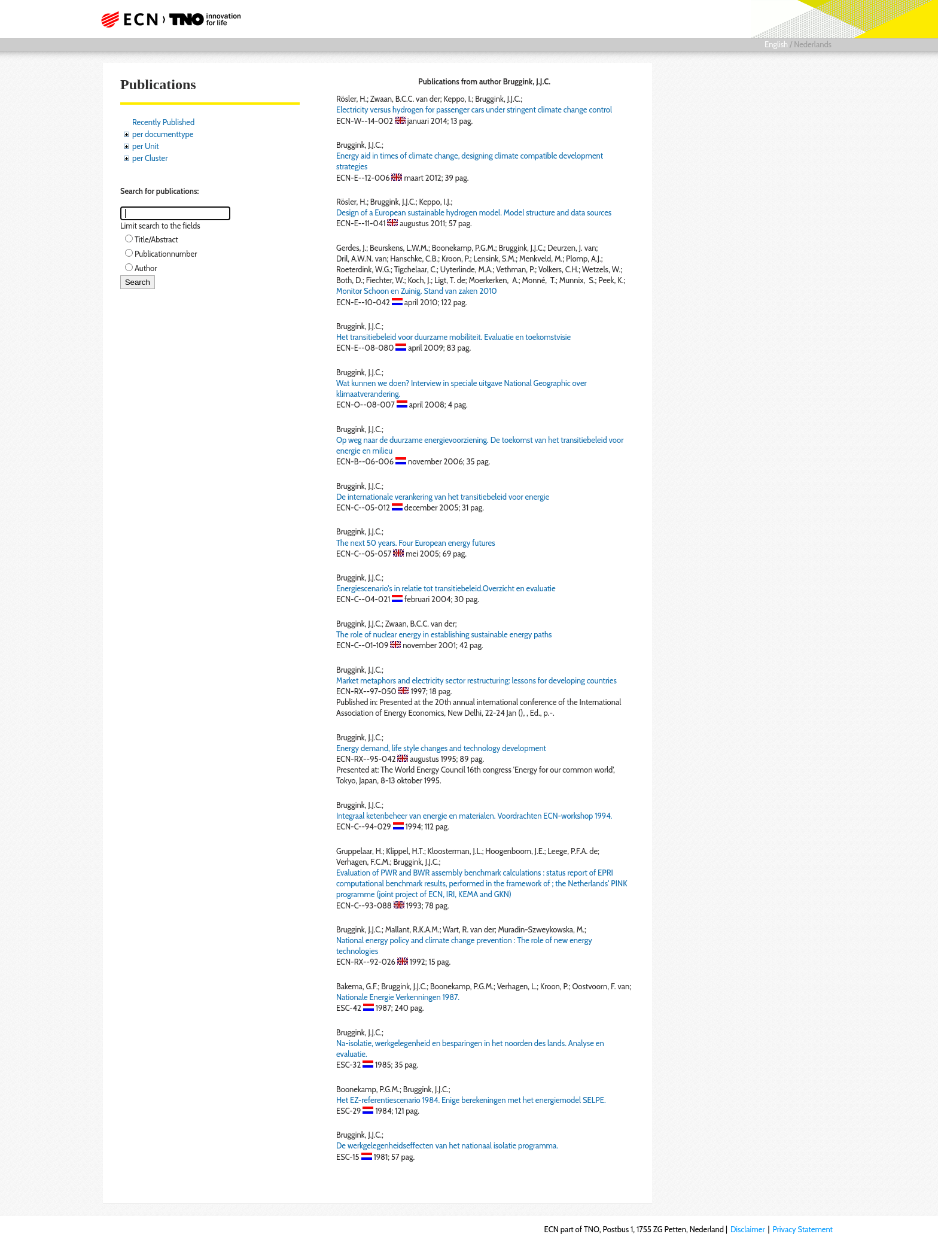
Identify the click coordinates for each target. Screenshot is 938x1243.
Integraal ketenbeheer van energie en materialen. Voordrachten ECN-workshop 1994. (474, 815)
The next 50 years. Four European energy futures (415, 543)
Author (146, 268)
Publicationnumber (166, 254)
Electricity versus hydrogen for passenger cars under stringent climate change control (474, 109)
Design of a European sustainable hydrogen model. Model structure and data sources (473, 212)
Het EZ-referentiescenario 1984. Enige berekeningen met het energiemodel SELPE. (471, 1100)
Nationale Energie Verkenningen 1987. (397, 997)
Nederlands (813, 44)
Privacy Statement (802, 1229)
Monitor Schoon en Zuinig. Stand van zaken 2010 (416, 291)
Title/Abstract (156, 239)
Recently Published (163, 122)
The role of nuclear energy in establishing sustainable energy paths (444, 634)
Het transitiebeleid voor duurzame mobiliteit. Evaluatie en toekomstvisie (453, 337)
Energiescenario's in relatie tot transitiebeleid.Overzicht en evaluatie (446, 588)
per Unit (145, 146)
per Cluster (150, 158)
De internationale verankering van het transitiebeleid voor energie (442, 497)
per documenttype (162, 134)
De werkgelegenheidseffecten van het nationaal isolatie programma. (447, 1145)
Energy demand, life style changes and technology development (441, 748)
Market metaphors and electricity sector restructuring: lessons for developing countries (476, 680)
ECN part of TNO (167, 19)
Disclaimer (747, 1229)
